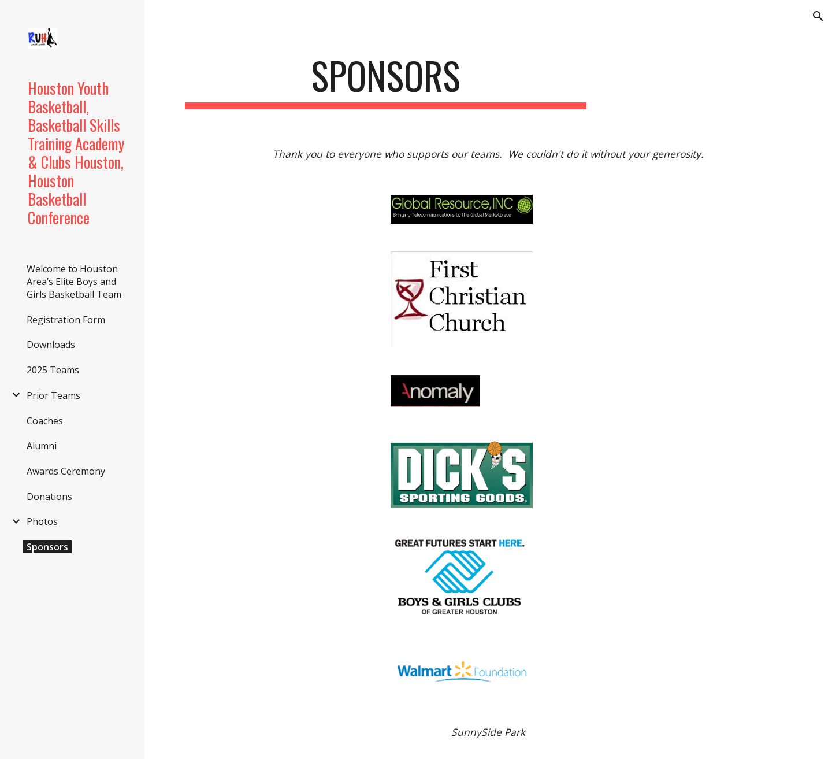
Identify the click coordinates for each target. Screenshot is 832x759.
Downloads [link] (51, 344)
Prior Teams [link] (53, 395)
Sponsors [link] (47, 546)
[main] (385, 81)
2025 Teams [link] (53, 370)
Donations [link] (49, 496)
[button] (818, 16)
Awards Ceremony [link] (66, 471)
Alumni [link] (42, 445)
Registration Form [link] (66, 319)
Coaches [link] (45, 420)
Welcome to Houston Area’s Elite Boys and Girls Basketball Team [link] (74, 281)
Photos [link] (42, 521)
